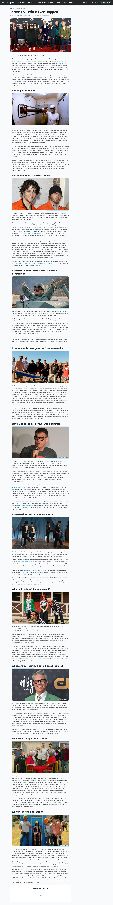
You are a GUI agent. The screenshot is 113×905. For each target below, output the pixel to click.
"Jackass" (60, 63)
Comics (57, 2)
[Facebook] (81, 2)
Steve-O (22, 467)
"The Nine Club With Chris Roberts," (31, 233)
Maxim (14, 157)
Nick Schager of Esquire (25, 562)
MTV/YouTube (65, 123)
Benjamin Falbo (16, 15)
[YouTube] (84, 2)
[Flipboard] (92, 2)
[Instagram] (89, 2)
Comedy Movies (20, 8)
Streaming (42, 2)
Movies (30, 2)
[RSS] (98, 2)
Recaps (50, 2)
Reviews (64, 2)
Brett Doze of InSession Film (31, 570)
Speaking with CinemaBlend (26, 505)
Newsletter (105, 2)
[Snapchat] (95, 2)
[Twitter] (86, 2)
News (71, 2)
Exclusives (22, 2)
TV (35, 2)
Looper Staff (26, 15)
